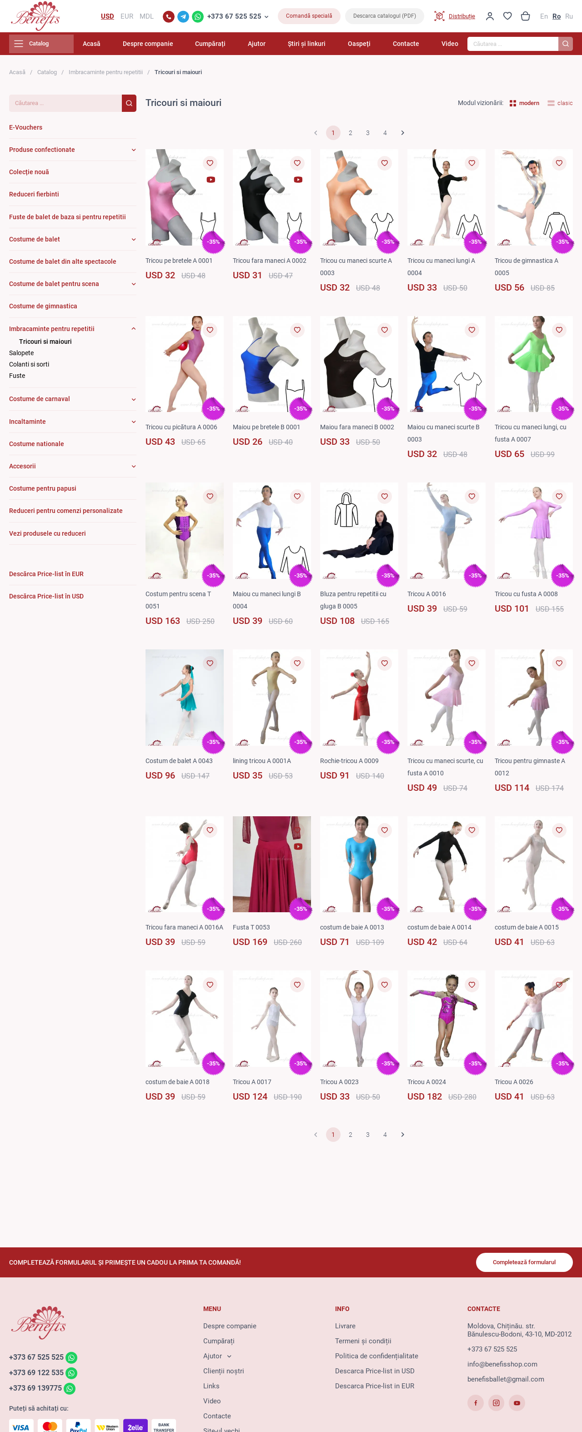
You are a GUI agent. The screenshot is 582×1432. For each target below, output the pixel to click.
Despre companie (186, 47)
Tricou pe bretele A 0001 (182, 264)
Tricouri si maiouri (45, 345)
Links (211, 1389)
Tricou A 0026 (516, 1098)
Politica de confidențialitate (376, 1359)
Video (450, 47)
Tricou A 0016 (428, 598)
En (544, 18)
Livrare (345, 1329)
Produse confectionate (42, 153)
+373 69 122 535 (39, 1376)
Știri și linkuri (326, 47)
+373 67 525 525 (234, 18)
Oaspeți (372, 47)
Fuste (17, 379)
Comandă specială (309, 18)
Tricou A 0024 (428, 1098)
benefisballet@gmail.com (505, 1382)
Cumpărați (242, 47)
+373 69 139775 (38, 1392)
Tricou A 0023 (341, 1098)
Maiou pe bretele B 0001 (269, 431)
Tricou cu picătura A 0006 (184, 431)
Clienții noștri (223, 1374)
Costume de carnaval (39, 403)
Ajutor (282, 47)
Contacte (412, 47)
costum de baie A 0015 (529, 931)
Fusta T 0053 (252, 931)
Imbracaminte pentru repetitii (106, 76)
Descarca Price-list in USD (375, 1374)
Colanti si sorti (29, 368)
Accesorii (22, 470)
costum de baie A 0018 (180, 1098)
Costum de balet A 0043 (182, 764)
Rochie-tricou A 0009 (351, 764)
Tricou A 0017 (254, 1098)
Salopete (21, 357)
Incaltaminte (27, 425)
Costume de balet (34, 242)
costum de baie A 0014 (442, 931)
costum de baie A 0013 (355, 931)
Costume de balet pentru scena (54, 287)
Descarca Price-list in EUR (374, 1389)
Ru (569, 18)
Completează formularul (519, 1264)
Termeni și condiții (363, 1344)
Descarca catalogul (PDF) (384, 18)
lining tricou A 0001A (264, 764)
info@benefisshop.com (502, 1367)
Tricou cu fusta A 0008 (529, 598)
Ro (556, 18)
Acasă (136, 47)
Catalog (47, 76)
